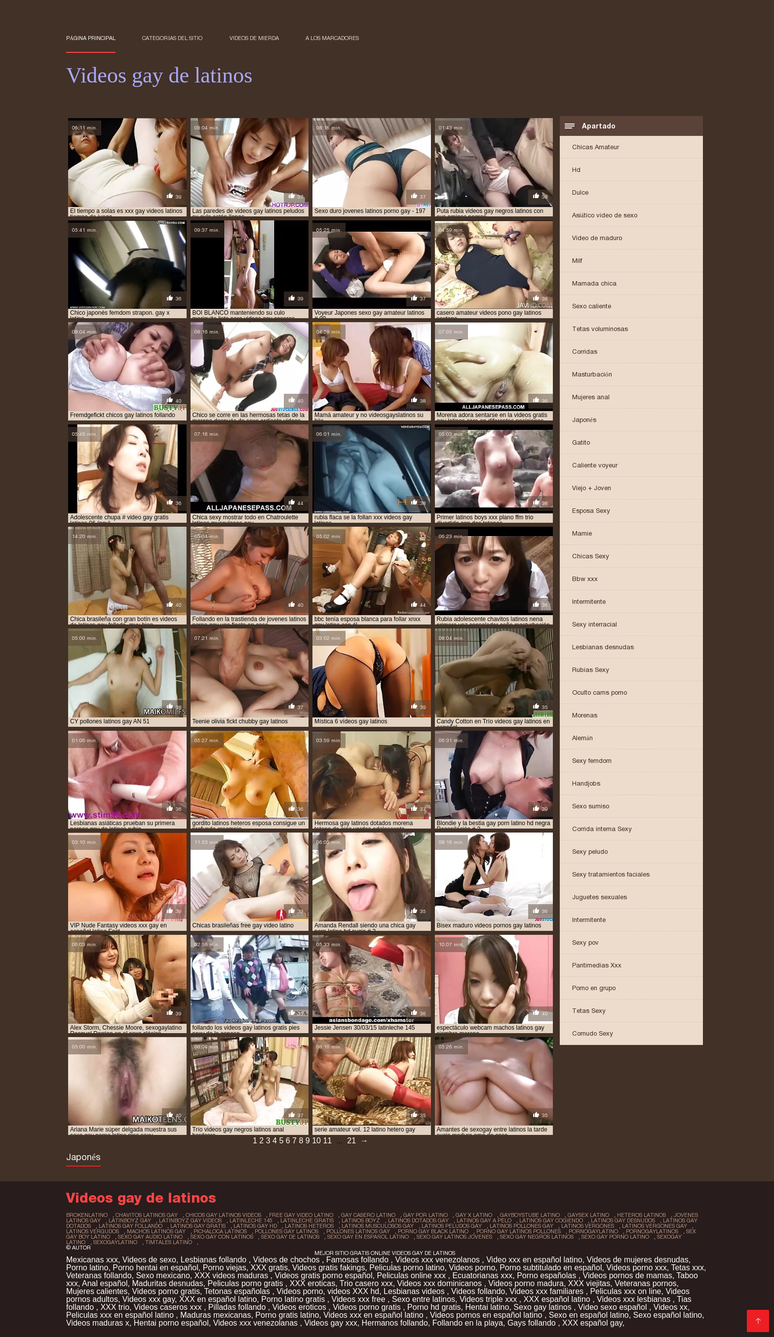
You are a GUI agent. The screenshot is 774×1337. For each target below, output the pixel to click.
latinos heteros (309, 1226)
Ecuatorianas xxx (482, 1275)
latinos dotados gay (418, 1220)
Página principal (91, 38)
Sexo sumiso (590, 806)
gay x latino (474, 1215)
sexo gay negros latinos (537, 1237)
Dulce (580, 192)
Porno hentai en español (155, 1267)
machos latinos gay (156, 1231)
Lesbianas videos (415, 1291)
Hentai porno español (171, 1323)
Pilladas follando (238, 1307)
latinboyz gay (130, 1220)
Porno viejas (224, 1267)
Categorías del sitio (172, 38)
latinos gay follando (130, 1226)
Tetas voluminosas (600, 329)
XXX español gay (592, 1323)
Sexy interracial (594, 624)
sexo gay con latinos (222, 1237)
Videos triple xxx (489, 1299)
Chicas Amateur (595, 147)
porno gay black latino (433, 1231)
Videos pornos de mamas (627, 1275)
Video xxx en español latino (534, 1259)
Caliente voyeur (595, 465)
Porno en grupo (594, 988)
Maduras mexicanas (215, 1315)
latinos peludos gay (452, 1226)
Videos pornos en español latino (487, 1315)
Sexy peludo (590, 851)
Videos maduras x (97, 1323)
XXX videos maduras (232, 1275)
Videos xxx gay (148, 1299)
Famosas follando (358, 1259)
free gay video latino (301, 1215)
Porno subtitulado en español (551, 1267)
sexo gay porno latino (615, 1237)
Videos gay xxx (330, 1323)
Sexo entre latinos (423, 1299)
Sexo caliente (591, 306)
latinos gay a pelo (484, 1220)
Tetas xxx (687, 1267)
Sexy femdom (592, 760)
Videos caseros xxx (169, 1307)
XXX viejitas (589, 1283)
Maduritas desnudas (167, 1283)
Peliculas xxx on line (625, 1291)
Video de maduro (597, 238)
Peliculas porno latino (406, 1267)
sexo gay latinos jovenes (454, 1237)
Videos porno (472, 1267)
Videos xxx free (360, 1299)
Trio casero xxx (366, 1283)
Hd (576, 169)
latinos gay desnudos (623, 1220)
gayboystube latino (530, 1215)
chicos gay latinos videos (223, 1215)
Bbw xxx (585, 579)
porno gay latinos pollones (518, 1231)
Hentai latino (487, 1307)
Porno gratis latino (287, 1315)
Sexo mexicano (163, 1275)
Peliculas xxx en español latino (121, 1315)
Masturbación (592, 374)
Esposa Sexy (591, 510)
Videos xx (671, 1307)
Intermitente (589, 601)
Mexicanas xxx (92, 1259)
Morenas (584, 715)
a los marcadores (332, 38)
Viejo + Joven (591, 488)
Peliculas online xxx (412, 1275)
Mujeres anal (591, 397)
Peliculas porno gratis (246, 1283)
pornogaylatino (593, 1231)
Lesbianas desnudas (603, 647)
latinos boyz (361, 1220)
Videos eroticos (300, 1307)
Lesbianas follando (215, 1259)
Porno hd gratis (434, 1307)
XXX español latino (557, 1299)
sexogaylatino (115, 1242)
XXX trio (114, 1307)
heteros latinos (641, 1215)
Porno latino (87, 1267)
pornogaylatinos (652, 1231)
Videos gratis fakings (328, 1267)
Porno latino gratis (294, 1299)
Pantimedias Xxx (596, 965)
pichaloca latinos (220, 1231)
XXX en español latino (218, 1299)
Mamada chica (594, 283)
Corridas (584, 351)
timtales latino (168, 1242)
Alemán (582, 738)
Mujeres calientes (97, 1291)
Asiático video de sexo (604, 215)
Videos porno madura (526, 1283)
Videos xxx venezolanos (438, 1259)
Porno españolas (548, 1275)
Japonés (584, 419)
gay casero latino (368, 1215)
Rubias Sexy (590, 669)
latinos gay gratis (198, 1226)
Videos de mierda (254, 38)
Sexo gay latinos (543, 1307)
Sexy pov (585, 942)
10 (316, 1140)
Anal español (105, 1283)
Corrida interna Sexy (602, 829)
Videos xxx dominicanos (440, 1283)
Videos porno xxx (636, 1267)
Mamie (582, 533)
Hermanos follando (395, 1323)
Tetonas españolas (238, 1291)
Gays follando (532, 1323)
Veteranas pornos (645, 1283)
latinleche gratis (307, 1220)
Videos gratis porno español (323, 1275)
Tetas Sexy (589, 1010)
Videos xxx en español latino (374, 1315)
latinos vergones (587, 1226)
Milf (577, 260)
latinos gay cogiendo (551, 1220)
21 (351, 1140)
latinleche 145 (251, 1220)
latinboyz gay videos (190, 1220)
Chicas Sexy (590, 556)
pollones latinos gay (358, 1231)
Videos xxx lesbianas (635, 1299)
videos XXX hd (353, 1291)
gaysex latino (588, 1215)
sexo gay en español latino (368, 1237)
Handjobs (586, 783)
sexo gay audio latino (150, 1237)
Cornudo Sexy (592, 1033)
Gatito (581, 442)
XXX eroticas (312, 1283)
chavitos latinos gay (147, 1215)
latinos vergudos (92, 1231)
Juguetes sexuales (599, 897)
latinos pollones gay (521, 1226)
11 (327, 1140)
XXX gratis (269, 1267)
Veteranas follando (99, 1275)
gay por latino (425, 1215)
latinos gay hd (255, 1226)
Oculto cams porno (599, 692)
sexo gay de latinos (290, 1237)
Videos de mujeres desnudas (638, 1259)
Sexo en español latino (589, 1315)
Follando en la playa (467, 1323)
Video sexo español (613, 1307)
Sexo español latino (667, 1315)
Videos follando (478, 1291)
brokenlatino (87, 1215)
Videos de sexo (149, 1259)
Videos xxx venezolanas (256, 1323)
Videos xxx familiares (547, 1291)
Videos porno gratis (166, 1291)
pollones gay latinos (286, 1231)
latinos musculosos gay (378, 1226)
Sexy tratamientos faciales (611, 874)
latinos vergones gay (654, 1226)
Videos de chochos (287, 1259)
